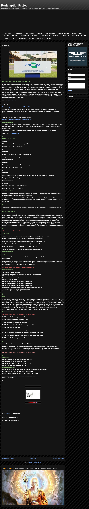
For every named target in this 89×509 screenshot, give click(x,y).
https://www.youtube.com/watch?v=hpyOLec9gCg (16, 119)
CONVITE (6, 35)
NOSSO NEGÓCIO (12, 100)
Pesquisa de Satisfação (17, 376)
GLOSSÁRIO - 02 (45, 35)
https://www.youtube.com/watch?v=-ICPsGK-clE (16, 107)
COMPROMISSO (30, 33)
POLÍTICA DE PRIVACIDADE (36, 38)
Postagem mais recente (8, 458)
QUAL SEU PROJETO (77, 33)
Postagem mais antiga (58, 458)
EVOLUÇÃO (15, 35)
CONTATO (48, 38)
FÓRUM (13, 38)
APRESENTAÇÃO (18, 33)
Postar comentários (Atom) (35, 462)
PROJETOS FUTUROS (63, 33)
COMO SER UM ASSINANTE (79, 35)
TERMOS (6, 38)
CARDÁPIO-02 (65, 35)
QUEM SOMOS (22, 38)
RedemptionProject (14, 5)
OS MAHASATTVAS (7, 466)
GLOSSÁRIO (35, 35)
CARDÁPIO (56, 35)
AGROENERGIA (14, 133)
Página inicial (7, 33)
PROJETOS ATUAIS (50, 33)
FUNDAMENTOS (25, 35)
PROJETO (39, 33)
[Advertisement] (44, 21)
